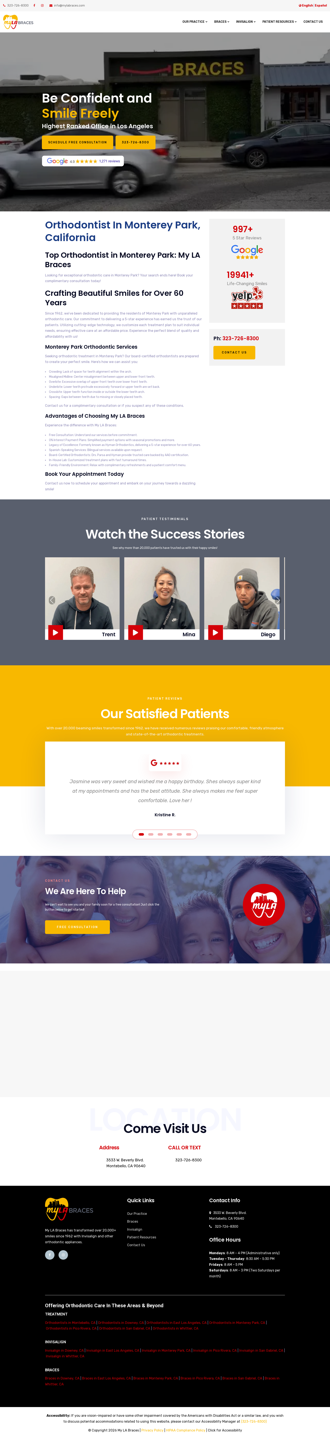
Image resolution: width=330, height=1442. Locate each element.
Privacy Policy (152, 1430)
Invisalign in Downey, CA (64, 1351)
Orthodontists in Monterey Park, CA (237, 1323)
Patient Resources (278, 22)
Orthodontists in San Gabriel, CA (124, 1328)
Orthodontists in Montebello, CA (70, 1323)
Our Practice (193, 22)
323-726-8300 (16, 5)
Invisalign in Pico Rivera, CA (215, 1351)
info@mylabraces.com (67, 5)
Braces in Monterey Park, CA (155, 1378)
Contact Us (313, 22)
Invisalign (244, 22)
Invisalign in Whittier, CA (65, 1356)
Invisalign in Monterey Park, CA (166, 1351)
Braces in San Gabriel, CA (242, 1378)
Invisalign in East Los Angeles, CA (112, 1351)
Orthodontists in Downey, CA (121, 1323)
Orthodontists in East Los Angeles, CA (176, 1323)
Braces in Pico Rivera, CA (200, 1378)
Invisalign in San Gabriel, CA (261, 1351)
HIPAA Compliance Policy (185, 1430)
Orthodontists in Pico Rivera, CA (71, 1328)
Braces (220, 22)
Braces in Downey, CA (62, 1378)
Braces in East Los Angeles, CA (106, 1378)
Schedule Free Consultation (83, 142)
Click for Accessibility (225, 1430)
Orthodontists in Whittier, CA (175, 1328)
